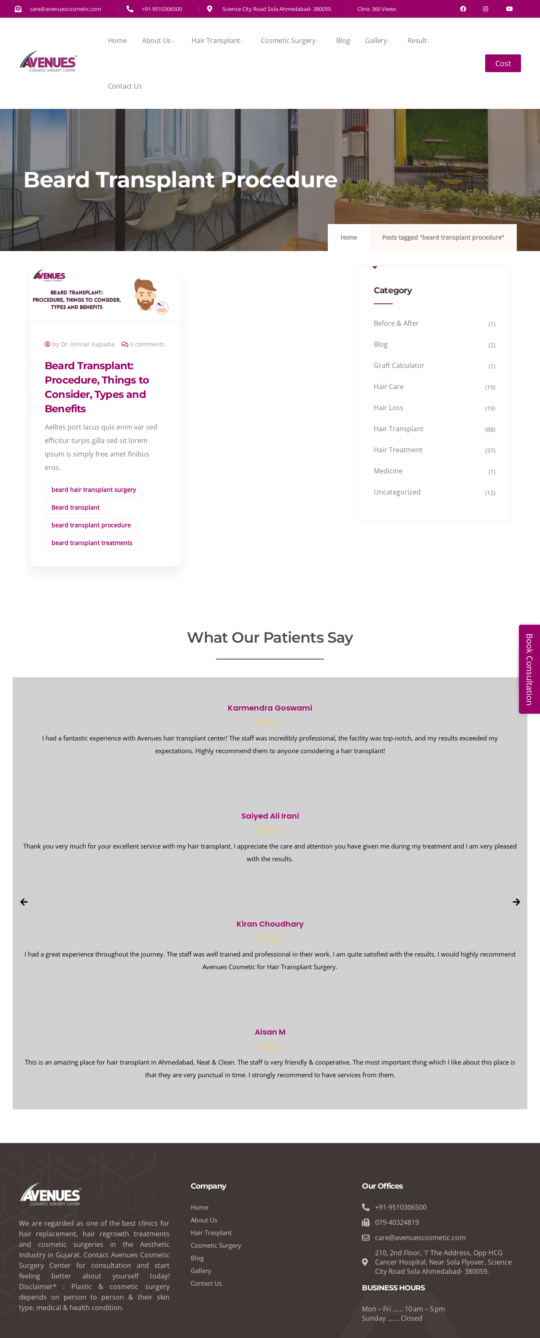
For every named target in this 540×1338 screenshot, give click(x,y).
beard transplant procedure (91, 525)
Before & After (396, 323)
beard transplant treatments (91, 543)
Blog (343, 40)
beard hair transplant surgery (93, 490)
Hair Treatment (398, 449)
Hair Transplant (219, 40)
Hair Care (389, 386)
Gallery (378, 40)
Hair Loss (388, 407)
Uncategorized (397, 492)
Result (420, 40)
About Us (159, 40)
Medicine (388, 471)
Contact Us (125, 86)
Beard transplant (75, 507)
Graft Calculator (399, 365)
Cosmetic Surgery (291, 40)
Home (117, 40)
